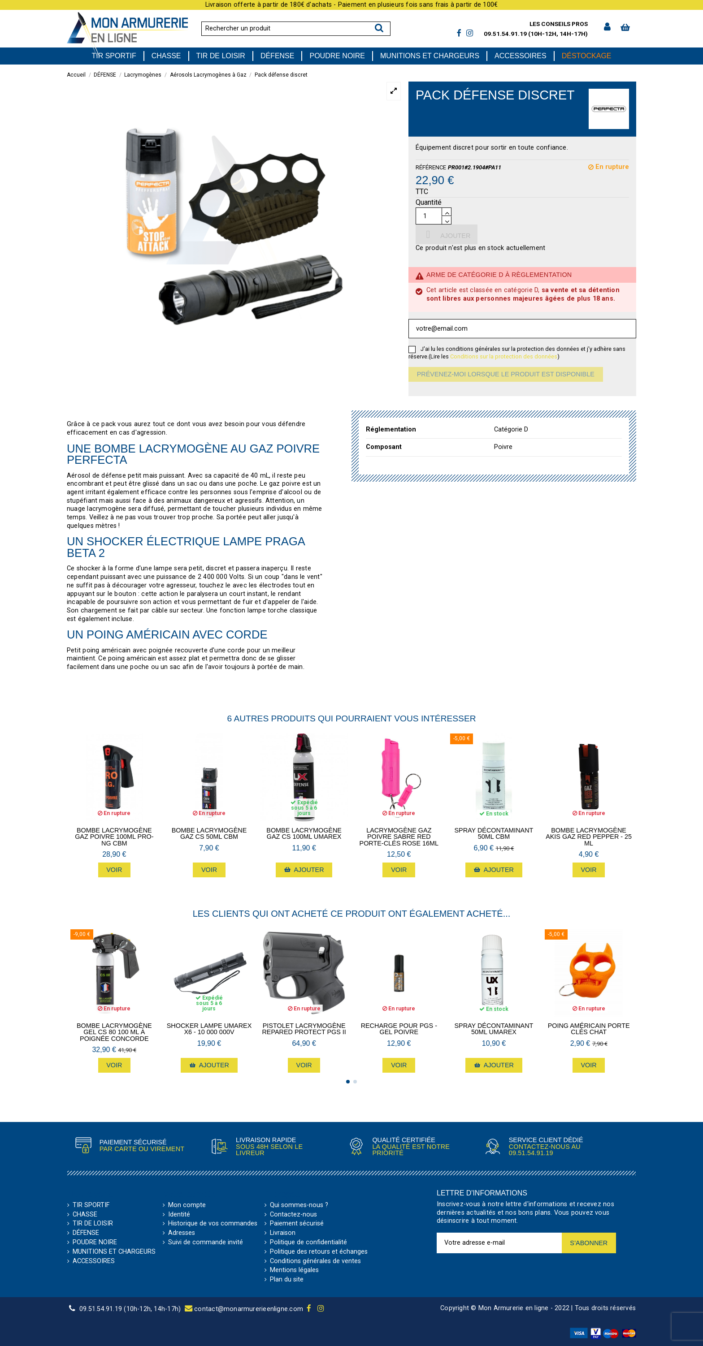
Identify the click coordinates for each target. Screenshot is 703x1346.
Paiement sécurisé (297, 1224)
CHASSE (85, 1215)
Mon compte (187, 1205)
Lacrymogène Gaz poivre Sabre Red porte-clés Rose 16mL (399, 836)
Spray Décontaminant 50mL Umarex (494, 1028)
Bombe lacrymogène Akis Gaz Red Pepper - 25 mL (589, 836)
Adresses (181, 1233)
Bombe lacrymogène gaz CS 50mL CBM (209, 833)
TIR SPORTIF (91, 1205)
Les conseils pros (558, 23)
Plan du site (287, 1280)
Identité (179, 1215)
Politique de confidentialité (308, 1242)
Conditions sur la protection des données (503, 356)
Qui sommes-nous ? (299, 1205)
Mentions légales (294, 1270)
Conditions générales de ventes (315, 1261)
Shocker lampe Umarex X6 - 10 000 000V (209, 1028)
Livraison (282, 1233)
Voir (114, 869)
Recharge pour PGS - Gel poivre (399, 1028)
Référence (431, 167)
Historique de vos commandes (212, 1224)
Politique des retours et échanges (319, 1252)
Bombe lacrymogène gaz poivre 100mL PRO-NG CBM (114, 836)
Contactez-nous (293, 1215)
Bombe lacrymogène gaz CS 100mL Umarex (304, 833)
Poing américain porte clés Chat (589, 1028)
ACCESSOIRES (94, 1261)
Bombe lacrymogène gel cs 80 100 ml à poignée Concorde (114, 1032)
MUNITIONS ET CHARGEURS (114, 1252)
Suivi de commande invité (205, 1242)
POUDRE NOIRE (95, 1242)
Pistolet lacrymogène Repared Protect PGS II (304, 1028)
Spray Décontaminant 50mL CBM (494, 833)
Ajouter (446, 234)
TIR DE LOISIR (93, 1224)
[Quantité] (429, 215)
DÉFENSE (86, 1233)
